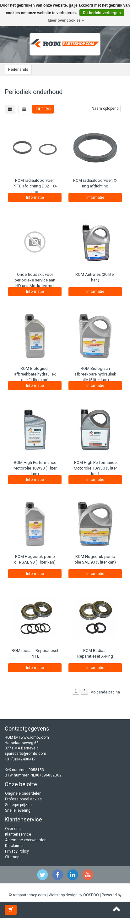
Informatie (35, 197)
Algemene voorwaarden (25, 840)
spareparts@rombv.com (25, 753)
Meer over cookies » (66, 20)
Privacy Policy (17, 851)
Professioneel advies (23, 799)
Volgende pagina (105, 692)
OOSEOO (91, 895)
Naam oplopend (105, 108)
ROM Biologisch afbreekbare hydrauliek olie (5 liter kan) (95, 374)
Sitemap (12, 857)
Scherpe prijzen (18, 805)
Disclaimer (14, 845)
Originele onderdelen (23, 793)
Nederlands (18, 69)
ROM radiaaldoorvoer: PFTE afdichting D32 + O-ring (35, 186)
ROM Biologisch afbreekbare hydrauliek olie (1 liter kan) (35, 374)
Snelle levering (17, 810)
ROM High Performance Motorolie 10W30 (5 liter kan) (95, 468)
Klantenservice (18, 834)
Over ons (13, 828)
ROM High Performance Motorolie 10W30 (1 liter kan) (35, 468)
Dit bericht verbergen (102, 13)
